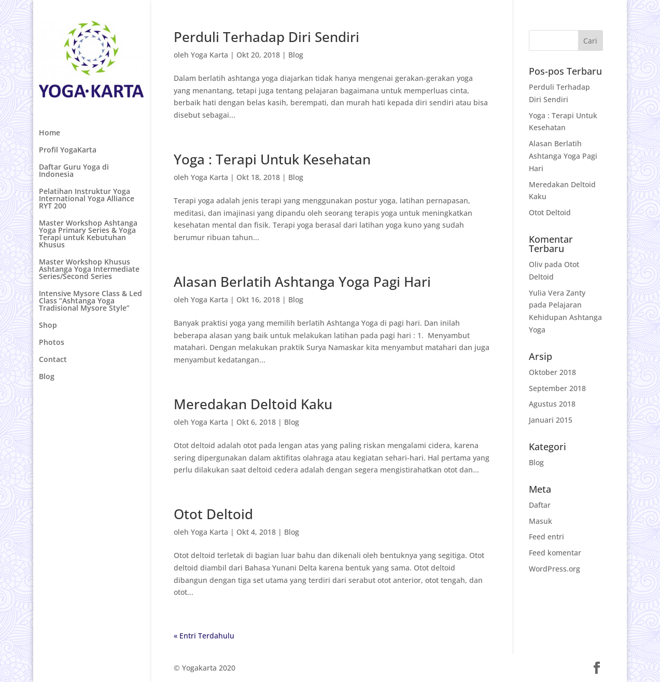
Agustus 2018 (552, 404)
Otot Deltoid (213, 514)
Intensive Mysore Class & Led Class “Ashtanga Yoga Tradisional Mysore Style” (90, 301)
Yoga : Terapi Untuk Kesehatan (272, 159)
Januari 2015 (550, 420)
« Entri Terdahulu (204, 636)
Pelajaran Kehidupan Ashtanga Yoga (565, 317)
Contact (53, 360)
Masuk (540, 521)
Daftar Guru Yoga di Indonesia (74, 171)
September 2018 (557, 388)
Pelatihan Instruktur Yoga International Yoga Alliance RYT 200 (86, 199)
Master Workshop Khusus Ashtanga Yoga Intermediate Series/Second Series (89, 269)
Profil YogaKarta (67, 150)
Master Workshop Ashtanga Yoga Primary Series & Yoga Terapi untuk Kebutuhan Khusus (88, 234)
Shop (48, 326)
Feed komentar (555, 553)
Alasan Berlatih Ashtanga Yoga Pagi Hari (302, 281)
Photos (51, 343)
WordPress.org (554, 569)
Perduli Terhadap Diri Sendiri (266, 36)
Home (49, 133)
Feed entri (546, 536)
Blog (46, 377)
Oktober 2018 (552, 372)
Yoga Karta (209, 55)
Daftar (540, 505)
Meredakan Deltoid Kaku (253, 404)
